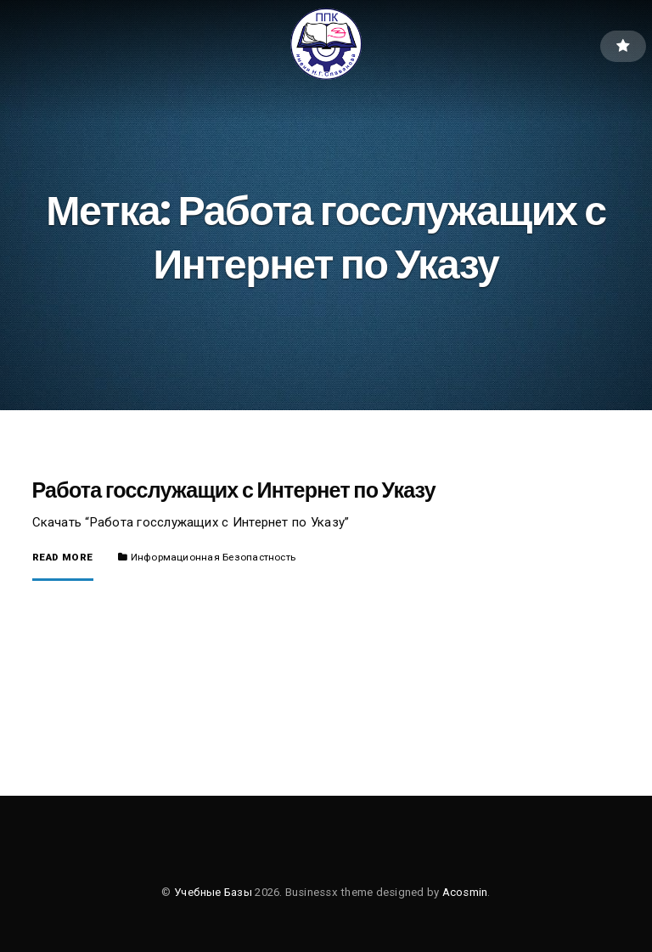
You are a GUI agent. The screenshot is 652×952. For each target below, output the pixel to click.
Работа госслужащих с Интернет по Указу (234, 490)
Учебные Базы (213, 892)
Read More (62, 558)
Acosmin (465, 892)
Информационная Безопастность (213, 557)
